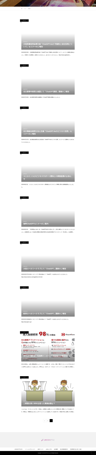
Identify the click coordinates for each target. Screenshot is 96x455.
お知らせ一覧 (48, 449)
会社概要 (56, 449)
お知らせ (24, 20)
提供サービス (40, 449)
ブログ (24, 332)
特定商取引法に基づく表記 (75, 449)
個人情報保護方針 (64, 449)
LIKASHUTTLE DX (18, 449)
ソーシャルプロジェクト (30, 449)
